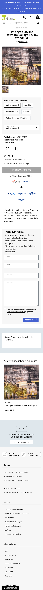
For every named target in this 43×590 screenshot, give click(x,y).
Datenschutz (9, 559)
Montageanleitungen (12, 526)
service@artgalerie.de (14, 476)
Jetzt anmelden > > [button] (21, 442)
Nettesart (23, 41)
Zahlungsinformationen (13, 509)
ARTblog (7, 530)
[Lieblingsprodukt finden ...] (22, 23)
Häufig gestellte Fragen (13, 522)
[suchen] (38, 23)
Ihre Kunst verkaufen (12, 534)
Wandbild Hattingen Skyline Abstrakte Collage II (21, 404)
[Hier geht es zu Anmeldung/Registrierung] (24, 17)
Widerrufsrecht (10, 555)
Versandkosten (20, 159)
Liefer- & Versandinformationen (16, 513)
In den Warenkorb (21, 169)
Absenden (31, 320)
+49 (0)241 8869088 (12, 488)
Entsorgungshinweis (12, 563)
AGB (6, 551)
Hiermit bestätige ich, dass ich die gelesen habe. (21, 312)
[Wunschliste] (30, 17)
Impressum (8, 568)
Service (7, 502)
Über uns (8, 576)
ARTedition (8, 572)
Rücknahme (9, 518)
